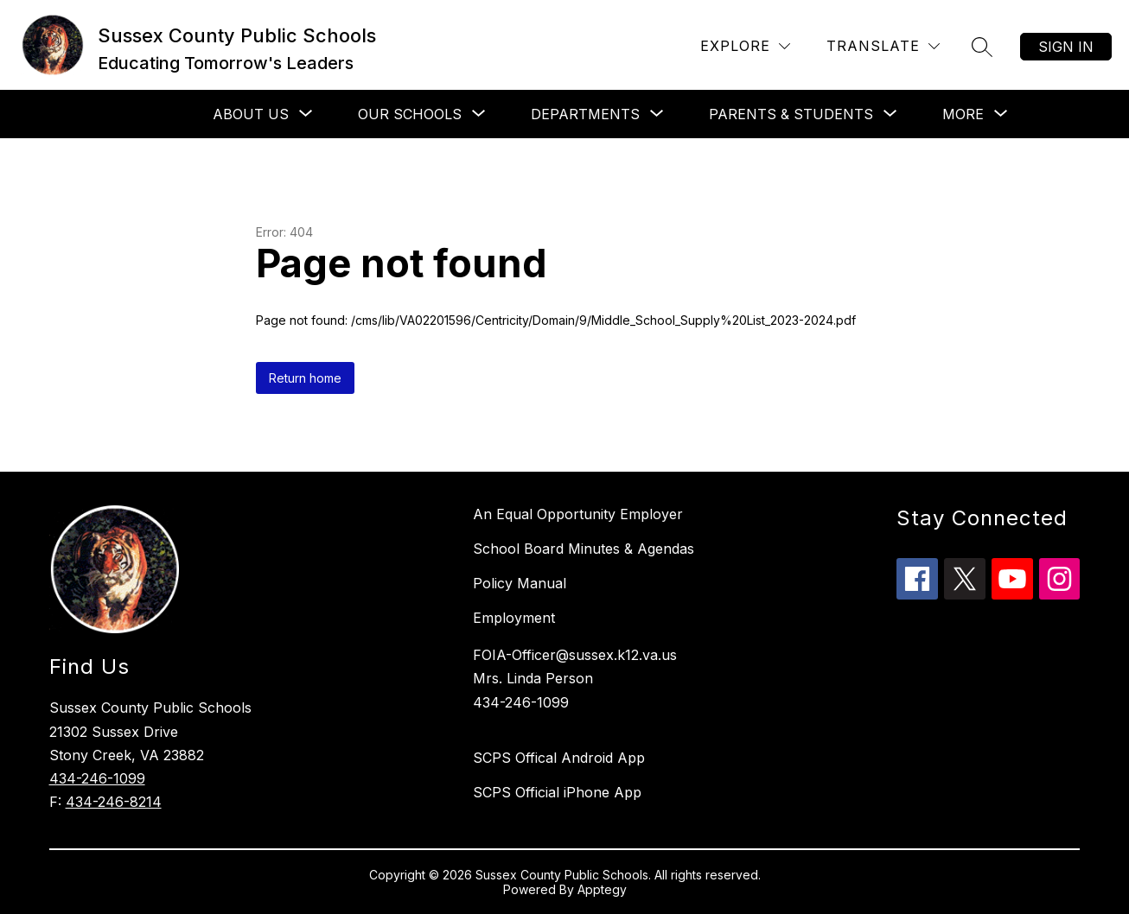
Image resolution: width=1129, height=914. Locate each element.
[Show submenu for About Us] (251, 114)
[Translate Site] (883, 46)
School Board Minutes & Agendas (583, 548)
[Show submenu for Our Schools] (410, 114)
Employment (514, 617)
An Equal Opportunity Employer (578, 514)
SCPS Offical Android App (559, 757)
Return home (305, 378)
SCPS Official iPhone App (557, 792)
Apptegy (602, 889)
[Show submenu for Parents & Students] (791, 114)
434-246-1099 (97, 778)
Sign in (1066, 46)
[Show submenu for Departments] (585, 114)
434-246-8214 (114, 801)
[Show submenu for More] (963, 114)
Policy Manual (519, 583)
